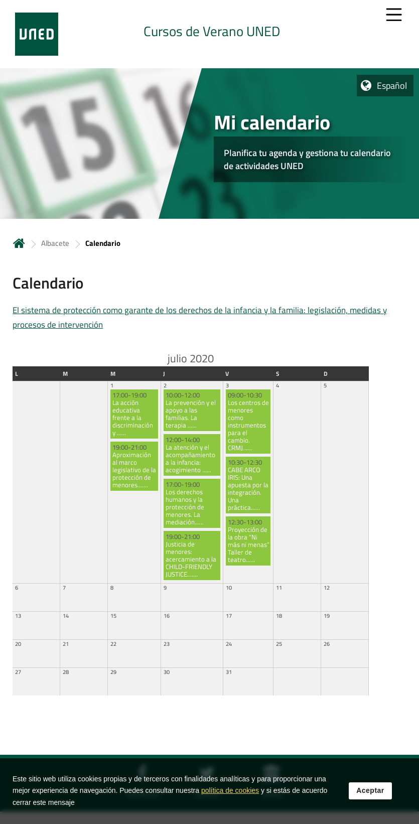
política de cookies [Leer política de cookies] (230, 792)
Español (392, 85)
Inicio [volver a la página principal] (19, 243)
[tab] (209, 34)
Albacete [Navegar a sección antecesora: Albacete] (55, 243)
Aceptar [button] (370, 792)
